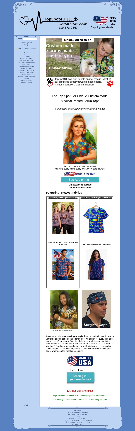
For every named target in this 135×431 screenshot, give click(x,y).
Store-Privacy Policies (26, 76)
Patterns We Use (26, 60)
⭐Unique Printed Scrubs (26, 49)
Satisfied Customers (26, 70)
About (26, 54)
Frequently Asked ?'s (26, 72)
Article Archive (26, 80)
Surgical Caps (26, 68)
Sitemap (26, 78)
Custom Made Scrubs (26, 66)
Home (26, 53)
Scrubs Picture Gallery (26, 62)
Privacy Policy (77, 424)
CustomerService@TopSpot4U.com (78, 420)
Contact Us (26, 56)
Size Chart (26, 64)
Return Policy (26, 74)
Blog (26, 45)
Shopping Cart (26, 43)
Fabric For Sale (26, 58)
